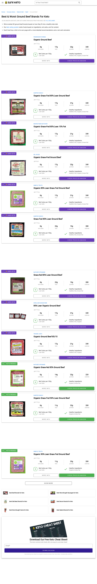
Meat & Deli (20, 12)
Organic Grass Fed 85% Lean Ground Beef (52, 96)
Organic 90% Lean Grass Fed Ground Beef (52, 454)
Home (3, 12)
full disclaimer (50, 20)
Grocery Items (11, 12)
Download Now (48, 550)
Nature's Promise (39, 272)
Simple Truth (38, 185)
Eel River (37, 154)
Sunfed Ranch (38, 93)
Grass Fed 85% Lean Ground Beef (48, 219)
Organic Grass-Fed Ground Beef (47, 157)
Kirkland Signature (40, 303)
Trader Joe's (38, 334)
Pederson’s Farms (40, 37)
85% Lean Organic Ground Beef (47, 306)
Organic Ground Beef (43, 40)
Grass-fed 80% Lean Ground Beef (48, 275)
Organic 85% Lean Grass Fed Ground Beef (52, 188)
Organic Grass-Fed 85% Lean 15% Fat (50, 126)
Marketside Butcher (40, 124)
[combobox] (58, 2)
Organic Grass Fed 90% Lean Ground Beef (52, 398)
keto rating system (12, 27)
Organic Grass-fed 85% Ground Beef (49, 367)
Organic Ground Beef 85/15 (45, 336)
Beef (26, 12)
